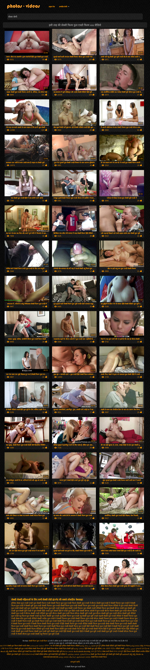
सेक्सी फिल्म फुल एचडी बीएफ (109, 621)
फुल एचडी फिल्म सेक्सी (72, 603)
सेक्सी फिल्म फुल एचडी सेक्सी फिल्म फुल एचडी (51, 626)
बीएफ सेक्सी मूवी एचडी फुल (85, 613)
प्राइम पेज (52, 7)
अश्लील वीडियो (144, 651)
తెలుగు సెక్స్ (4, 651)
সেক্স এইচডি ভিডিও (109, 649)
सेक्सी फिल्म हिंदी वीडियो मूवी (34, 651)
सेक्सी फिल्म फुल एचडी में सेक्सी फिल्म (27, 623)
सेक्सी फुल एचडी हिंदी (58, 631)
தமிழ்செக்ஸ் (135, 646)
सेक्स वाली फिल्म (107, 651)
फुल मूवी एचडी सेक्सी (56, 608)
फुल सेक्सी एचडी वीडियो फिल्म (94, 608)
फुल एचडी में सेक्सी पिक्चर (111, 603)
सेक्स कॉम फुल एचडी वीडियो (26, 618)
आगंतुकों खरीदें (75, 662)
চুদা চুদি (98, 646)
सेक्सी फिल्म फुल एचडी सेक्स (99, 623)
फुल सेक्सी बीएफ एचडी (115, 608)
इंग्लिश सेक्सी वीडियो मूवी (109, 646)
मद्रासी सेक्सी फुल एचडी (107, 616)
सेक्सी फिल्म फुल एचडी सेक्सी (121, 623)
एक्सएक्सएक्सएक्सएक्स (50, 657)
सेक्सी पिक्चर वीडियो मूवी (17, 651)
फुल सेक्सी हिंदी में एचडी (59, 611)
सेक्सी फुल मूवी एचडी (93, 631)
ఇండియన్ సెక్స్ (127, 654)
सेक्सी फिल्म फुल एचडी (88, 621)
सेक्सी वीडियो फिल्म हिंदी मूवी (53, 651)
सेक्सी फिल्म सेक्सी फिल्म (99, 657)
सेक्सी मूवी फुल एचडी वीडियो (23, 649)
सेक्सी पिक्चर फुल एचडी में (109, 618)
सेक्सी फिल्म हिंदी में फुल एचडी (105, 629)
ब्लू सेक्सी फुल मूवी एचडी (89, 616)
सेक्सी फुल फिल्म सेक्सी (14, 646)
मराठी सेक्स (26, 646)
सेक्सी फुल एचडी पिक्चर (25, 631)
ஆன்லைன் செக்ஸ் (83, 657)
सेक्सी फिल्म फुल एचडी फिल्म (38, 641)
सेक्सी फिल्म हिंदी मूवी (39, 649)
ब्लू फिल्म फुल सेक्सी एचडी (29, 616)
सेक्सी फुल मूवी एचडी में (110, 631)
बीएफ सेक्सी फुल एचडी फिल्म (63, 613)
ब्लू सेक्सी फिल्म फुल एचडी (69, 616)
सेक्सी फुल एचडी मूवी (42, 631)
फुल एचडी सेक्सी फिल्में (129, 605)
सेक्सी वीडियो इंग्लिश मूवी (43, 654)
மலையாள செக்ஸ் (37, 646)
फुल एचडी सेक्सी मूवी (19, 608)
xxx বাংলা (3, 646)
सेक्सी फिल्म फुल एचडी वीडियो (76, 623)
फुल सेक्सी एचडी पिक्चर (74, 608)
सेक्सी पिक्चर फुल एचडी (66, 618)
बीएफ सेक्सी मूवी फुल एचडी (106, 613)
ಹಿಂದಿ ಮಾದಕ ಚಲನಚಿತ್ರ (82, 651)
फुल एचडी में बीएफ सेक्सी (91, 603)
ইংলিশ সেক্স (48, 646)
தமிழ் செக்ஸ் (79, 649)
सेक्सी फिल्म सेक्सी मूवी (66, 649)
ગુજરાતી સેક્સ (85, 654)
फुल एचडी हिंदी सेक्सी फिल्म (37, 608)
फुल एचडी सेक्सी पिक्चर (43, 605)
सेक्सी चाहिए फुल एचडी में (46, 618)
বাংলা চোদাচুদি (118, 651)
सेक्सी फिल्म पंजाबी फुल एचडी (68, 621)
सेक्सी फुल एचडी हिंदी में (76, 631)
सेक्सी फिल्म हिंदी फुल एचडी (82, 629)
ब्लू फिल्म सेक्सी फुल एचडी (49, 616)
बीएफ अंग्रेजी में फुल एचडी (94, 611)
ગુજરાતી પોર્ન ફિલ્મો (142, 649)
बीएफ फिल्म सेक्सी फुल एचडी (116, 611)
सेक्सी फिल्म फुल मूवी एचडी (123, 626)
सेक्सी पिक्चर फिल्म (123, 646)
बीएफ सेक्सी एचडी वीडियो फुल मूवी (39, 613)
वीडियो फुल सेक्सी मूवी (14, 654)
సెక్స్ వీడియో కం (138, 654)
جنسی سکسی (130, 649)
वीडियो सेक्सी (120, 649)
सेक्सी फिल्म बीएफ (53, 649)
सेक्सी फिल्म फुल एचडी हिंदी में (101, 626)
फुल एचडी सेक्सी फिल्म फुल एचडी (82, 605)
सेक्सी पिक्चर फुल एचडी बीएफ (86, 618)
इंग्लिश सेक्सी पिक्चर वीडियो (71, 646)
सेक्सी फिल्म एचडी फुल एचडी (46, 621)
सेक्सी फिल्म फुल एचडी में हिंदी (53, 623)
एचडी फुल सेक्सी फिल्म (37, 603)
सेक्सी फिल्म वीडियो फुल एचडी (38, 629)
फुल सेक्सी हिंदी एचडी (42, 611)
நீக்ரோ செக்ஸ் (67, 651)
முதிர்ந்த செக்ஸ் (73, 654)
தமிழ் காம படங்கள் (88, 646)
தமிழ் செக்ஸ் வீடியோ (67, 657)
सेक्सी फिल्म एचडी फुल (26, 621)
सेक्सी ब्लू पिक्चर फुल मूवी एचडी (47, 634)
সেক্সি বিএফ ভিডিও (7, 649)
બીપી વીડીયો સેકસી (28, 654)
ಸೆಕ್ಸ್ (141, 646)
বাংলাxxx (147, 646)
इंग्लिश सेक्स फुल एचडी (19, 603)
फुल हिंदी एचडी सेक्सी (76, 611)
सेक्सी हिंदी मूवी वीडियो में (59, 654)
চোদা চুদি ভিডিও (96, 651)
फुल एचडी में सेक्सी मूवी (25, 605)
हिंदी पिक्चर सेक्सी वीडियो (132, 651)
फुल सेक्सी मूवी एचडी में (24, 611)
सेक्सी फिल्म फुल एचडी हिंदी (79, 626)
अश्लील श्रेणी (63, 7)
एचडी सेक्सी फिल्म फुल (55, 603)
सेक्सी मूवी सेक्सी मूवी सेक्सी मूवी (112, 654)
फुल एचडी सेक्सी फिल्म (61, 605)
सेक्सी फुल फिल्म (96, 654)
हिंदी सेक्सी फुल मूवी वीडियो (93, 649)
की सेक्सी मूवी (57, 646)
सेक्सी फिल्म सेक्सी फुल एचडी (61, 629)
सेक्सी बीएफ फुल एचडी (26, 634)
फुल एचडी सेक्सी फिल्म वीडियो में (108, 605)
